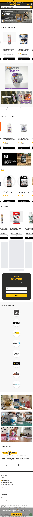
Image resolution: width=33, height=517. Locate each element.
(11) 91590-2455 (6, 474)
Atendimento (4, 468)
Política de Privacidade (18, 511)
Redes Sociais (4, 488)
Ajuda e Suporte (4, 484)
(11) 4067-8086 (6, 471)
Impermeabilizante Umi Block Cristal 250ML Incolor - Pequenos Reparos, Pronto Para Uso (9, 133)
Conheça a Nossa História (9, 458)
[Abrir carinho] (31, 4)
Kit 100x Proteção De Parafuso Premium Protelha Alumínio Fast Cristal (23, 133)
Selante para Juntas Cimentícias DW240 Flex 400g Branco (8, 50)
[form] (9, 56)
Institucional (3, 481)
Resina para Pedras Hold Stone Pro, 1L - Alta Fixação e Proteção (9, 186)
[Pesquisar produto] (31, 7)
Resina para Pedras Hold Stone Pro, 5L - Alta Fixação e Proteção (23, 186)
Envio (2, 491)
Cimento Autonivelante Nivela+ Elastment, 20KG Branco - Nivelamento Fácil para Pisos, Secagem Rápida (15, 222)
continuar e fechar (16, 514)
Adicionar (9, 59)
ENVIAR (16, 289)
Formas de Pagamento (6, 494)
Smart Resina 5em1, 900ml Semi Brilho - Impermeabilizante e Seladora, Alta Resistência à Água (24, 50)
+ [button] (14, 56)
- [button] (18, 56)
